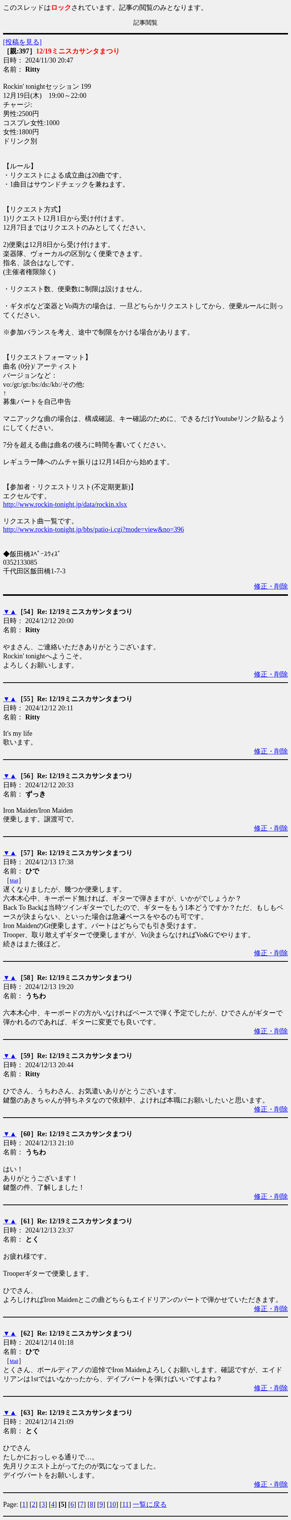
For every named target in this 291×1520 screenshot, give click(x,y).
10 (112, 1504)
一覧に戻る (150, 1504)
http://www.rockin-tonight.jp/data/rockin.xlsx (65, 504)
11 (125, 1504)
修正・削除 (271, 586)
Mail (14, 881)
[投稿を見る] (22, 42)
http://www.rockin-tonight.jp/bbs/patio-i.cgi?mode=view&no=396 (93, 529)
